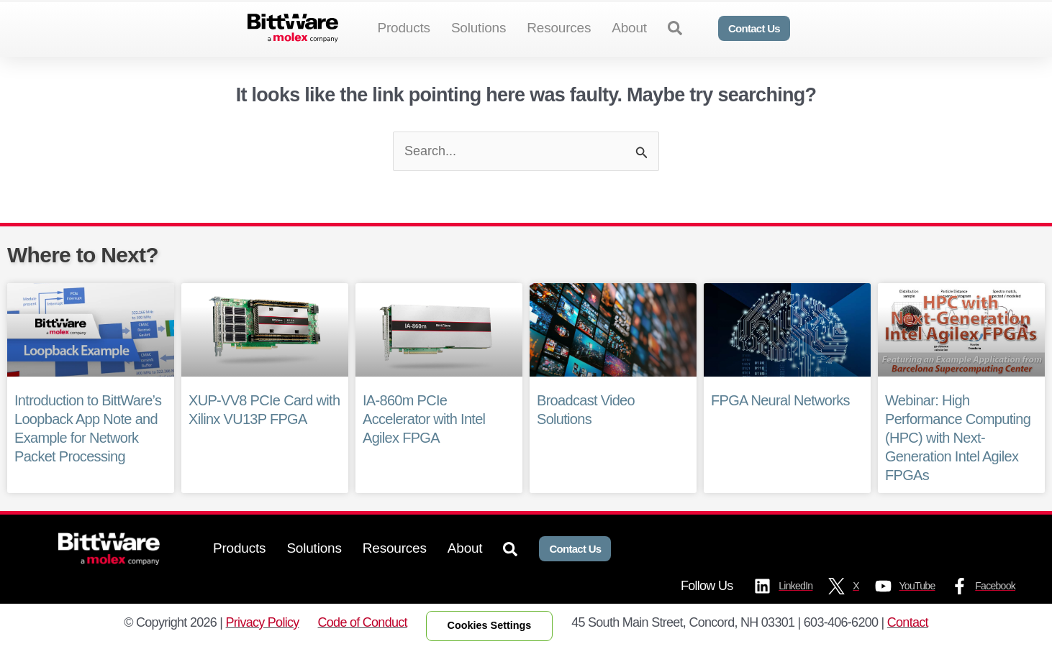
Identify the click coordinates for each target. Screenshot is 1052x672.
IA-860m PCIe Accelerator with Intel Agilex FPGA (424, 442)
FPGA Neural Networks (780, 424)
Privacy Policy (262, 645)
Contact (907, 645)
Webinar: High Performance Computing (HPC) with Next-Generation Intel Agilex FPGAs (957, 461)
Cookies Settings (490, 649)
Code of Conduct (362, 645)
